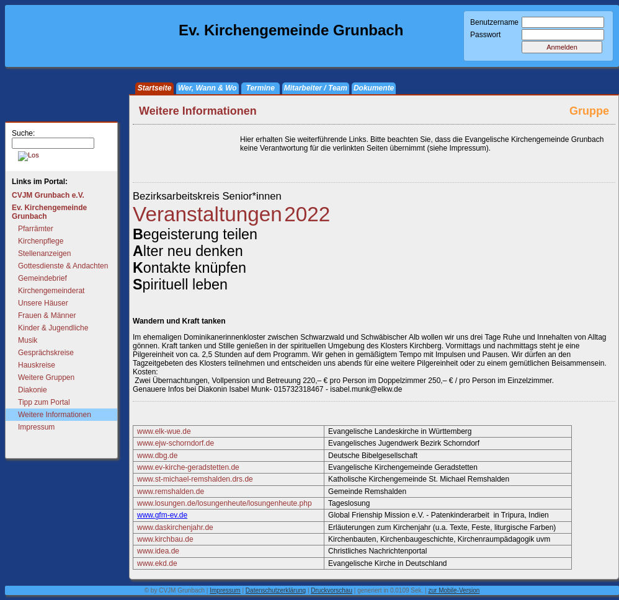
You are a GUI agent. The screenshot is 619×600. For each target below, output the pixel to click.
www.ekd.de (157, 563)
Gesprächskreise (46, 352)
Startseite (155, 88)
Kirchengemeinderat (51, 290)
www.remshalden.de (170, 491)
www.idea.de (158, 551)
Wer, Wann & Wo (207, 88)
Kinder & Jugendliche (53, 328)
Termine (260, 88)
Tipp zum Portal (44, 402)
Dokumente (374, 88)
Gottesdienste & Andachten (63, 266)
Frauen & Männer (47, 315)
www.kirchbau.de (165, 539)
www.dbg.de (157, 455)
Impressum (36, 427)
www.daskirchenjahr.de (175, 527)
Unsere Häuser (43, 303)
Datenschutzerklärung (276, 590)
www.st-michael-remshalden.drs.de (195, 479)
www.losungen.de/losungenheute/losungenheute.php (224, 503)
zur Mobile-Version (454, 590)
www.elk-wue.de (164, 431)
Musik (27, 340)
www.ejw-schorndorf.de (175, 443)
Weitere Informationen (54, 414)
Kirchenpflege (40, 241)
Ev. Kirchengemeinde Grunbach (49, 212)
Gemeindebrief (42, 278)
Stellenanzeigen (44, 253)
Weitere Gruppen (46, 377)
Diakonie (32, 390)
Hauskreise (36, 365)
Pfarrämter (35, 228)
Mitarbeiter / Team (315, 88)
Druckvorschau (331, 590)
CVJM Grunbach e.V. (48, 195)
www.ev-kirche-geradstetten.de (188, 467)
